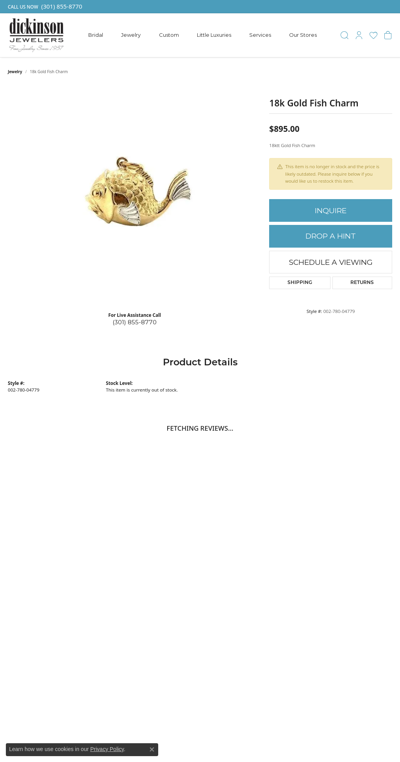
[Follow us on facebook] (17, 673)
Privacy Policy (107, 749)
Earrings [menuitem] (280, 570)
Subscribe (371, 493)
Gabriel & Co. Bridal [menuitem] (294, 547)
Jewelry (131, 35)
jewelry (15, 71)
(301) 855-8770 (134, 322)
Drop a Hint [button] (330, 236)
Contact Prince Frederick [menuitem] (354, 559)
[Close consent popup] (152, 749)
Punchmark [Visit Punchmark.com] (268, 738)
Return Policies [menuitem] (354, 585)
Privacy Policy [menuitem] (352, 593)
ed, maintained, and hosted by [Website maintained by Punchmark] (231, 738)
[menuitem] (122, 716)
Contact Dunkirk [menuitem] (356, 547)
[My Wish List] (373, 35)
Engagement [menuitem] (285, 555)
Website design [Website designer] (190, 738)
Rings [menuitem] (276, 562)
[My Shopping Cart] (388, 35)
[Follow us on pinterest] (40, 673)
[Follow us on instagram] (63, 673)
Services (260, 35)
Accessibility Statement (301, 738)
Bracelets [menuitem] (281, 585)
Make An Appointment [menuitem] (363, 570)
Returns (362, 282)
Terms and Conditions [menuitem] (363, 600)
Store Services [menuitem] (353, 577)
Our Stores (303, 35)
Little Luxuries (214, 35)
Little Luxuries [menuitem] (287, 593)
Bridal (95, 35)
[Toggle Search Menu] (344, 35)
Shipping (300, 282)
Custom (169, 35)
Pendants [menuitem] (281, 577)
